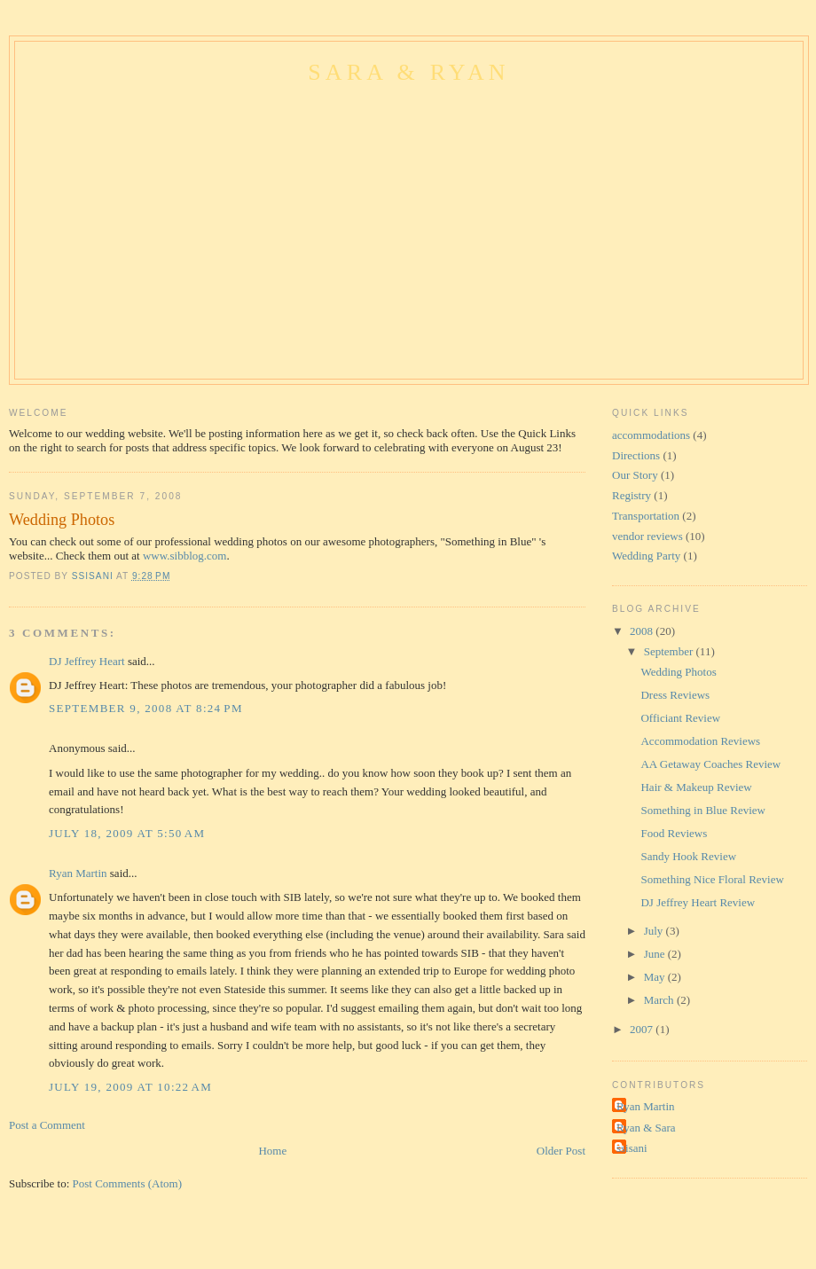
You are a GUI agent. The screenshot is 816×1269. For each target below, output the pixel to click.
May (656, 976)
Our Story (635, 475)
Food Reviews (673, 833)
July (655, 930)
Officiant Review (680, 718)
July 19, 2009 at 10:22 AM (130, 1086)
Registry (631, 495)
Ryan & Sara (646, 1127)
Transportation (645, 515)
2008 (642, 631)
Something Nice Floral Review (711, 879)
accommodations (651, 435)
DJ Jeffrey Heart (87, 661)
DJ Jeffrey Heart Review (697, 902)
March (660, 1000)
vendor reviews (647, 536)
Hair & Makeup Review (695, 787)
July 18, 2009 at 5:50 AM (127, 833)
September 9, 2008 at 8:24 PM (146, 708)
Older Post (561, 1150)
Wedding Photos (678, 671)
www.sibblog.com (185, 555)
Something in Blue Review (702, 810)
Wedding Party (646, 555)
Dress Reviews (675, 694)
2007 (642, 1029)
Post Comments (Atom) (128, 1183)
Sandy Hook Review (688, 856)
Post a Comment (47, 1125)
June (656, 953)
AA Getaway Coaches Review (710, 764)
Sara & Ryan (409, 72)
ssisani (631, 1148)
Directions (636, 455)
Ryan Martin (78, 873)
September (670, 651)
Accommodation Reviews (700, 741)
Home (272, 1150)
